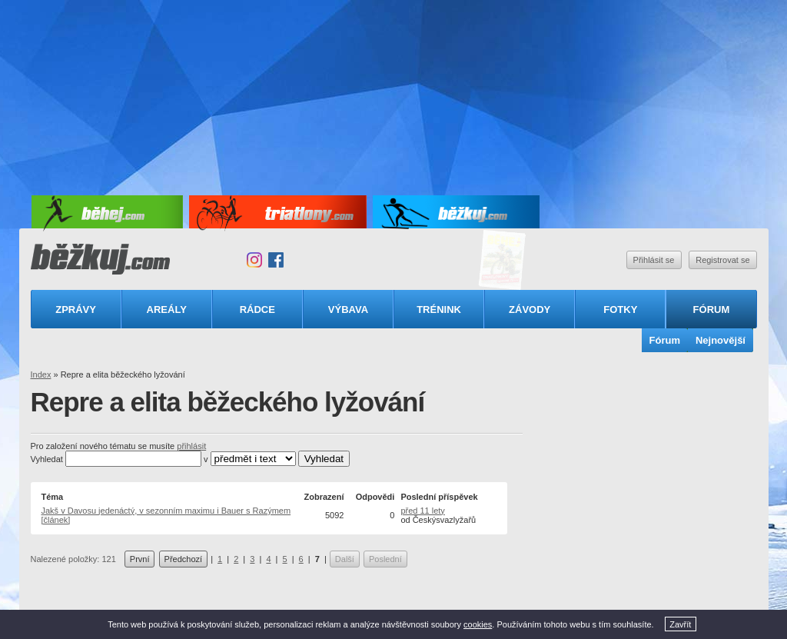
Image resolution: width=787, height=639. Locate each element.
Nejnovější (720, 340)
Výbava (348, 309)
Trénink (439, 309)
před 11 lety (422, 510)
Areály (167, 309)
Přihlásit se (654, 260)
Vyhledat (47, 459)
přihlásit (191, 446)
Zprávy (75, 309)
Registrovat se (722, 260)
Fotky (620, 309)
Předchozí (183, 559)
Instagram (254, 259)
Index (41, 374)
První (140, 559)
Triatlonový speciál (502, 260)
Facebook (275, 259)
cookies (477, 624)
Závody (529, 309)
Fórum (711, 309)
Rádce (257, 309)
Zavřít (680, 624)
